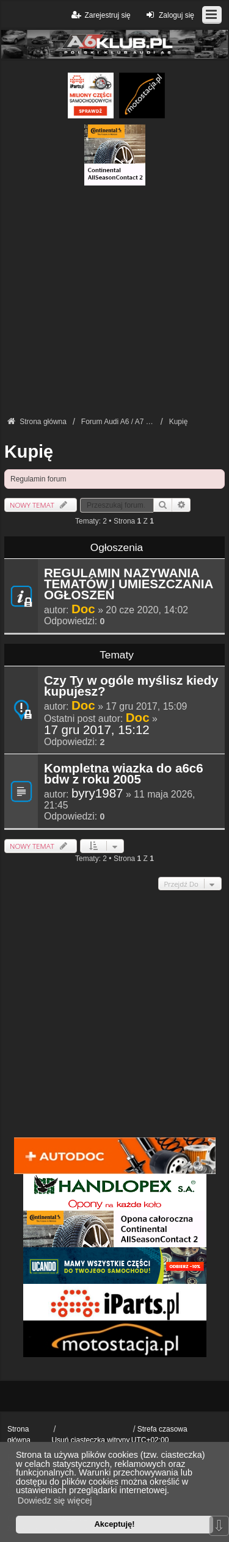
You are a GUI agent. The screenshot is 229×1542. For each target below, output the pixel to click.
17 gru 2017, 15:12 (97, 729)
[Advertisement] (114, 300)
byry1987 (97, 793)
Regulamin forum (38, 479)
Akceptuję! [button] (114, 1524)
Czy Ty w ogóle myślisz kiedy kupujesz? (131, 686)
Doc (83, 609)
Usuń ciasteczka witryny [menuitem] (90, 1440)
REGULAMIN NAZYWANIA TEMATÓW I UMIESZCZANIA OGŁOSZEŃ (128, 584)
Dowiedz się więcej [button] (55, 1500)
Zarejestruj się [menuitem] (100, 15)
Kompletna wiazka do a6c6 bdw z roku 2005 (123, 774)
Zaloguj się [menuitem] (169, 15)
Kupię (28, 451)
